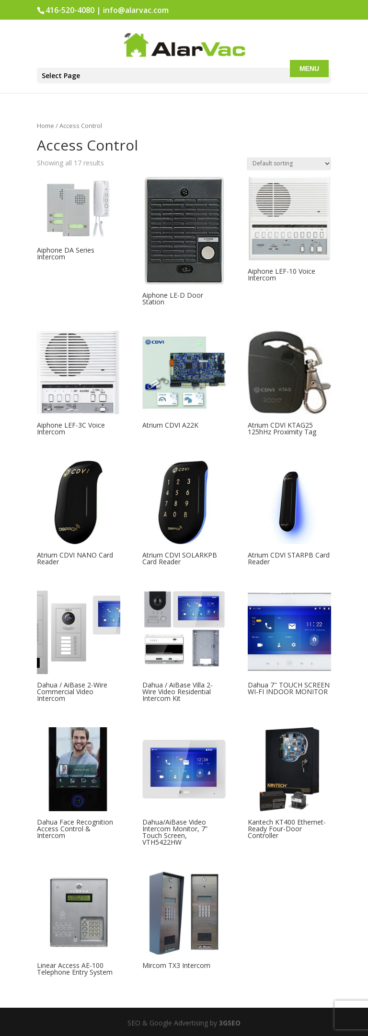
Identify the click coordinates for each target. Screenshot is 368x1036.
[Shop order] (289, 163)
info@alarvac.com (136, 10)
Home (45, 125)
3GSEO (229, 1022)
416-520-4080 (70, 10)
